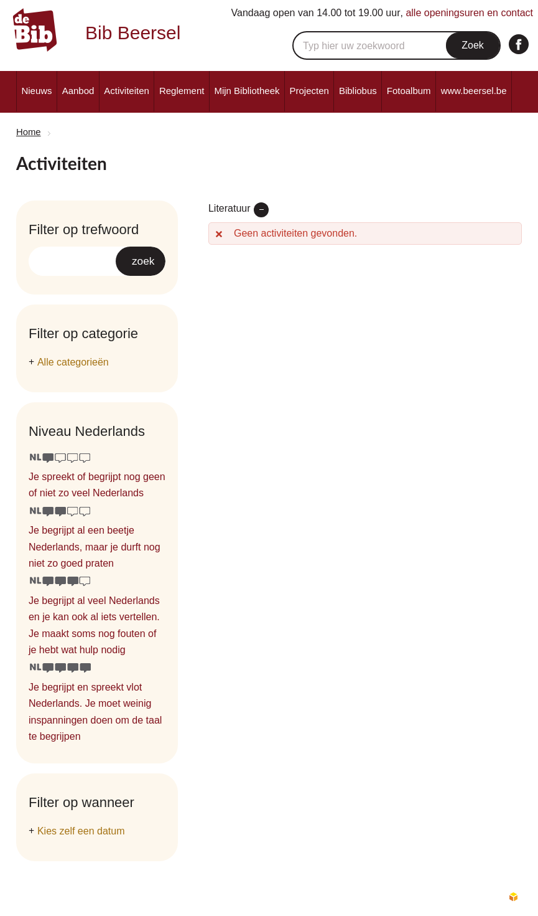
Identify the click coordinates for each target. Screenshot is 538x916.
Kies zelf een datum (81, 831)
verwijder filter (261, 209)
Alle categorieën (73, 362)
